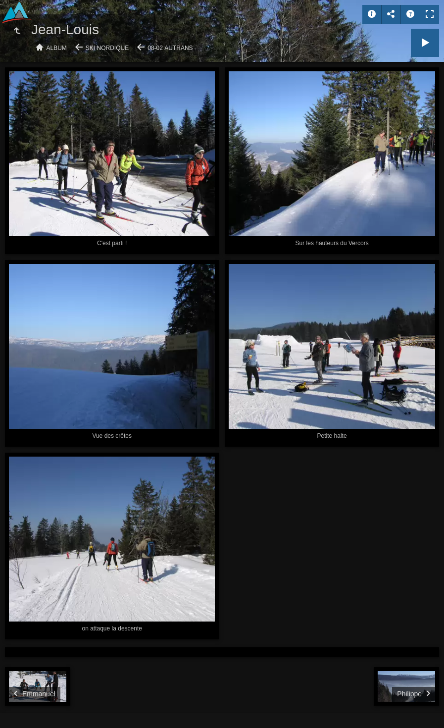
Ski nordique (107, 48)
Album (57, 48)
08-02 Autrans (170, 48)
